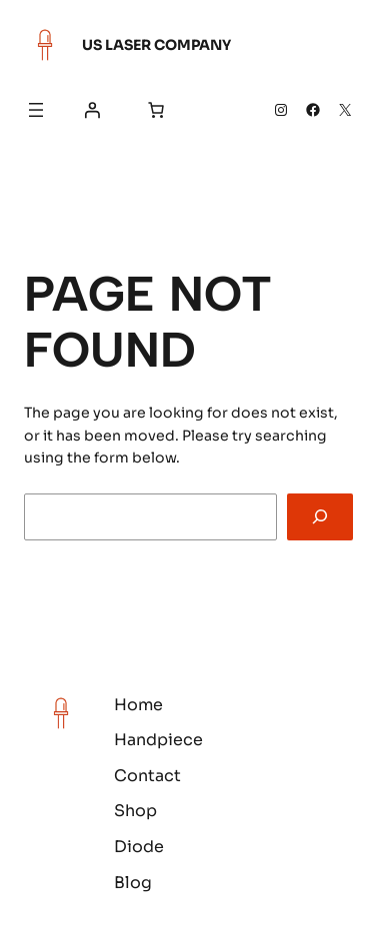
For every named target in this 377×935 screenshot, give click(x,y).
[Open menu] (36, 110)
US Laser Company (156, 45)
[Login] (92, 110)
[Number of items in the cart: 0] (156, 110)
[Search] (320, 516)
